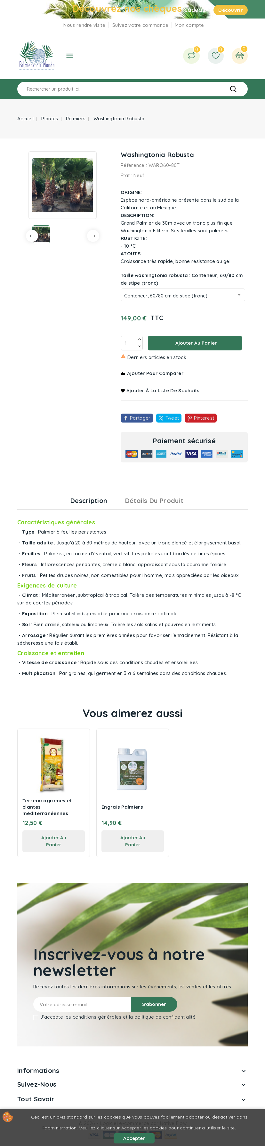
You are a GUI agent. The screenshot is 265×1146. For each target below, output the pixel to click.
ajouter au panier (53, 841)
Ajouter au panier (195, 343)
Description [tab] (88, 501)
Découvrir (230, 10)
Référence (133, 165)
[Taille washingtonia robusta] (183, 294)
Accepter (134, 1138)
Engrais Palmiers (122, 807)
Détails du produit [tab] (154, 501)
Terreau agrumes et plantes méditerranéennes (47, 807)
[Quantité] (128, 343)
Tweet (172, 418)
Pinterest (204, 418)
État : (126, 175)
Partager (140, 418)
